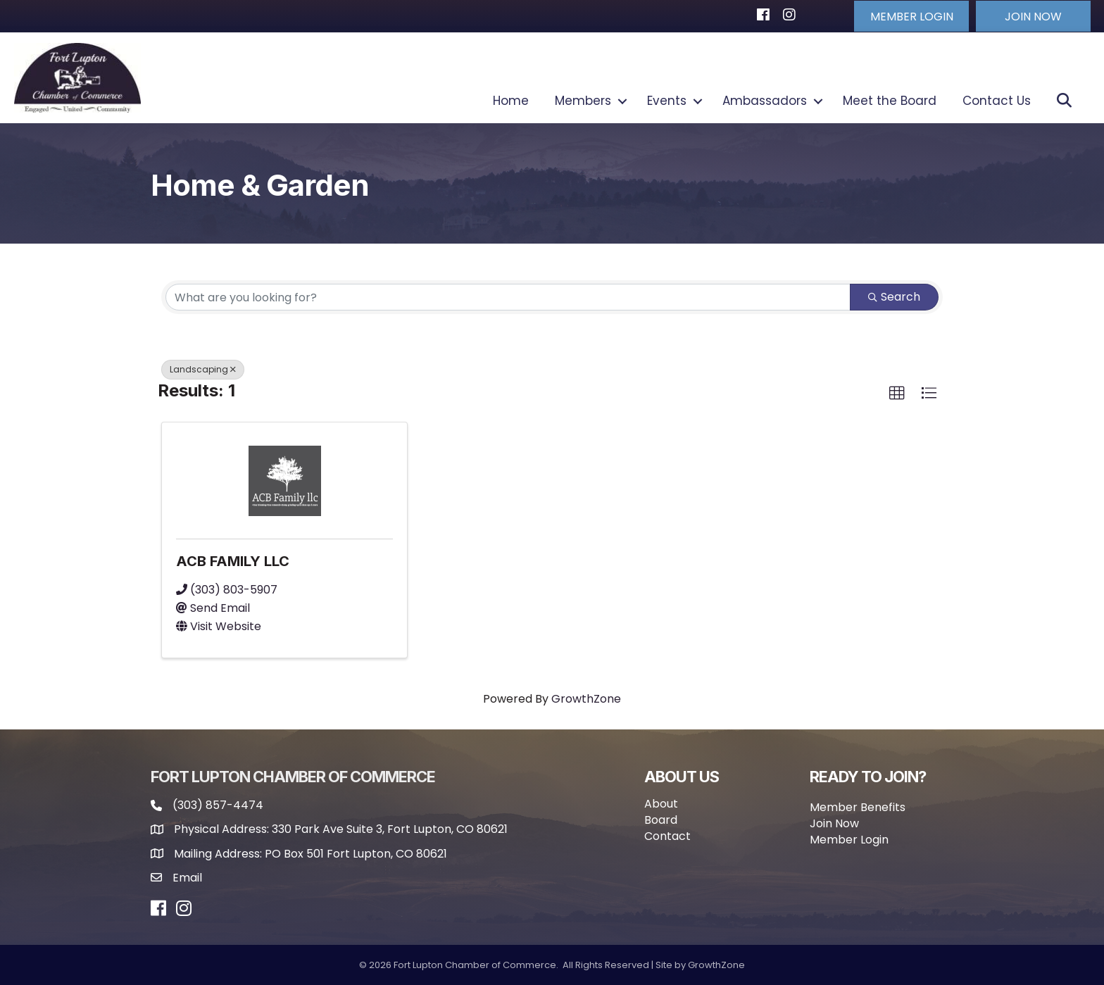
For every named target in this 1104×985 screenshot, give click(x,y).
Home (511, 100)
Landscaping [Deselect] (203, 369)
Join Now (834, 823)
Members (583, 100)
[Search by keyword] (508, 296)
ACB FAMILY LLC (232, 559)
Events (666, 100)
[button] (903, 15)
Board (660, 819)
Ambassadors (764, 100)
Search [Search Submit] (894, 296)
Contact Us (996, 100)
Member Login (849, 839)
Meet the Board (889, 100)
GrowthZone (586, 698)
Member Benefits (857, 806)
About (661, 802)
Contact (667, 835)
